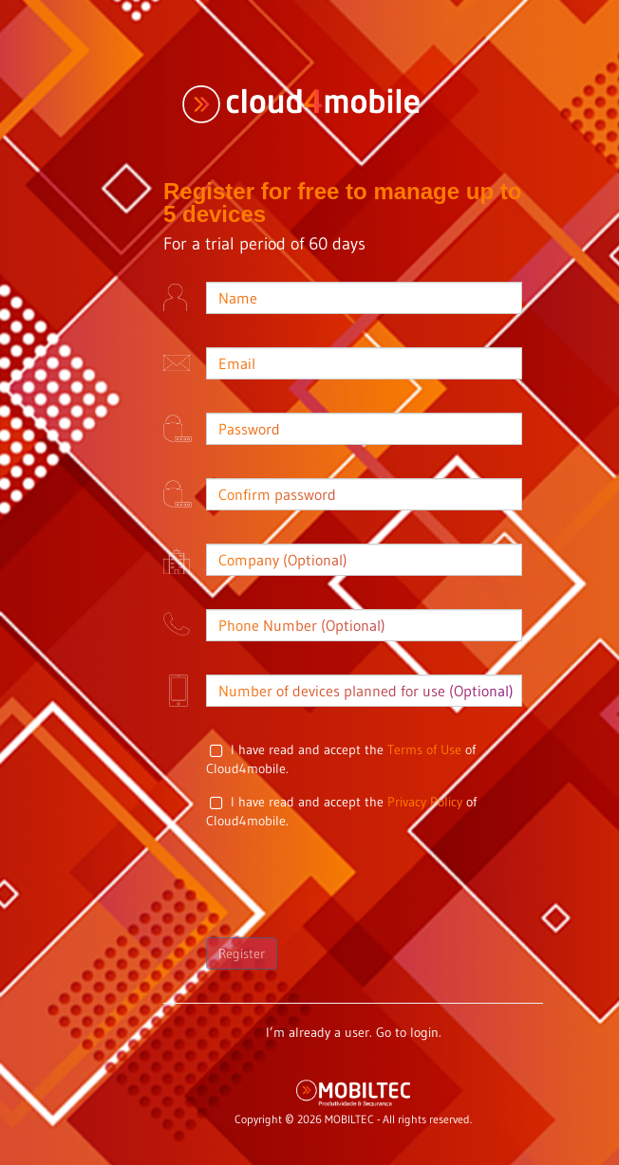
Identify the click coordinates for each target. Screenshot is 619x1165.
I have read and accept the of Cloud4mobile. (341, 759)
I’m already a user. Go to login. (353, 1032)
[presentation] (350, 881)
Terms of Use (424, 749)
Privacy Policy (424, 801)
